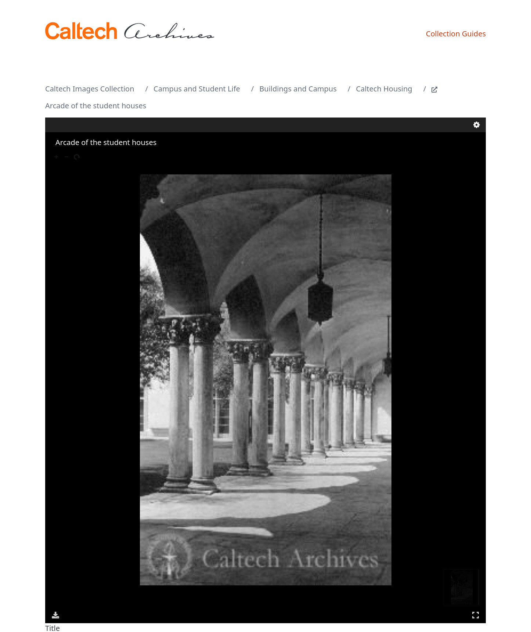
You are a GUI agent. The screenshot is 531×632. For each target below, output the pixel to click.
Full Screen (475, 615)
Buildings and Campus (297, 89)
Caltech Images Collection (89, 89)
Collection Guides (456, 34)
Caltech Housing (384, 89)
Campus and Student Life (196, 89)
